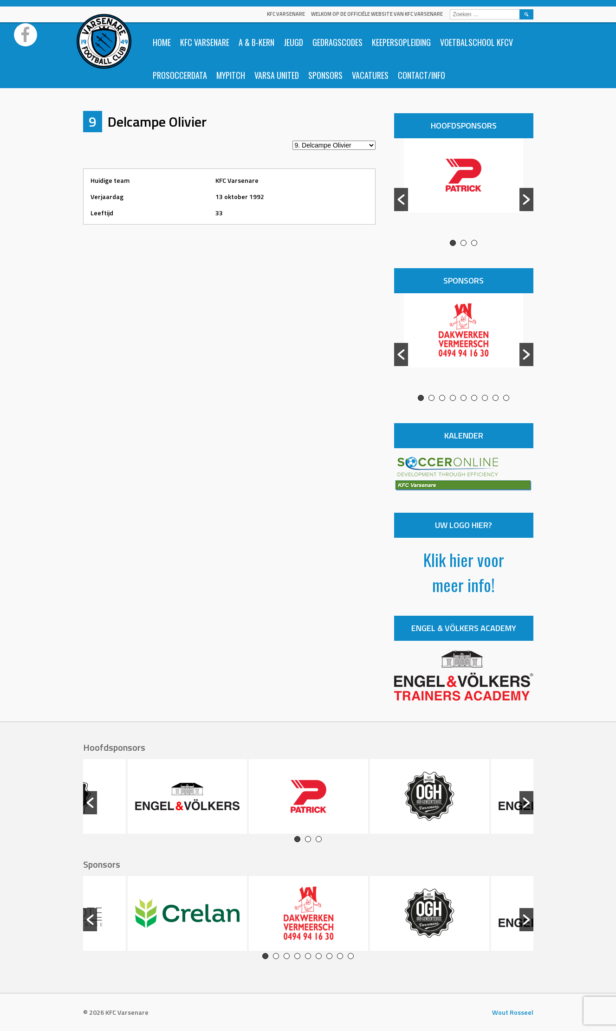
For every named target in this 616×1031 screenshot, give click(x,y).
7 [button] (485, 398)
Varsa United (276, 75)
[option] (463, 189)
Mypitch (230, 75)
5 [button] (463, 398)
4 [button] (453, 398)
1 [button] (453, 243)
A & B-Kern (256, 42)
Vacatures (370, 75)
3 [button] (474, 243)
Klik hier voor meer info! (463, 572)
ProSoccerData (180, 75)
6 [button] (474, 398)
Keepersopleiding (401, 42)
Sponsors (325, 75)
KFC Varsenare (286, 14)
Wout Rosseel (512, 1012)
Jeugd (293, 42)
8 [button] (496, 398)
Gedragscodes (337, 42)
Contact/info (421, 75)
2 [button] (463, 243)
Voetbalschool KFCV (476, 42)
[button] (401, 199)
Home (162, 42)
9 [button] (506, 398)
